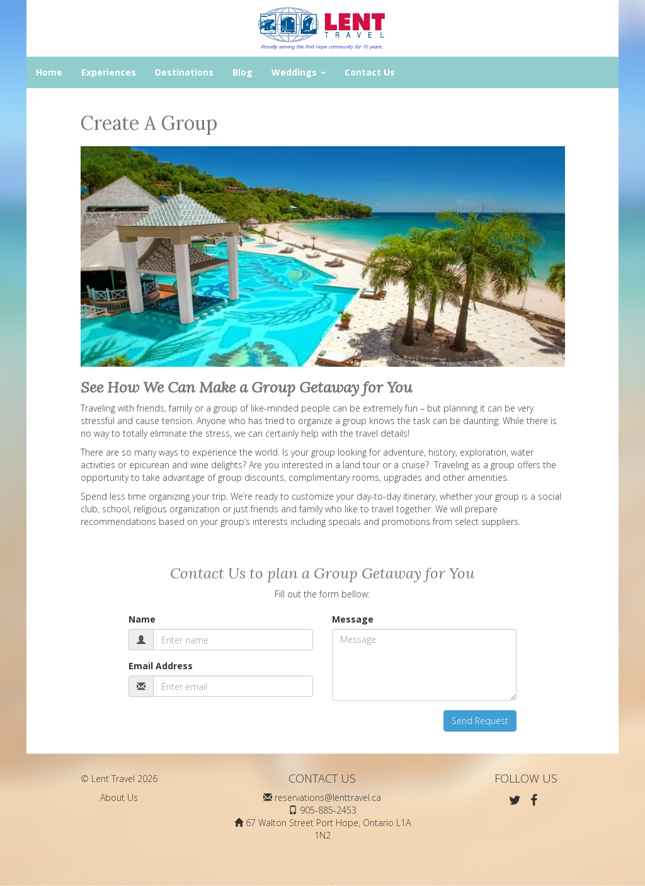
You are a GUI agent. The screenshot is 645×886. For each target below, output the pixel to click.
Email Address (160, 666)
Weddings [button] (298, 72)
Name (142, 619)
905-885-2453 (328, 810)
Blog (242, 72)
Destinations (184, 72)
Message (353, 619)
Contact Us (370, 72)
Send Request (480, 721)
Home (49, 72)
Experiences (108, 72)
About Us (119, 797)
